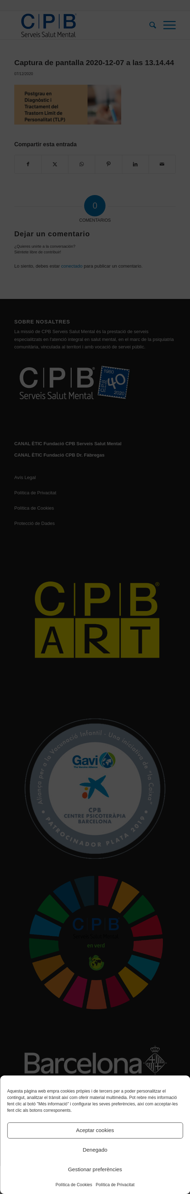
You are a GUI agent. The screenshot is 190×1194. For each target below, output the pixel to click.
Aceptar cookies (95, 1130)
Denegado (95, 1150)
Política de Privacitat (115, 1184)
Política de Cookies (74, 1184)
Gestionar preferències (95, 1169)
